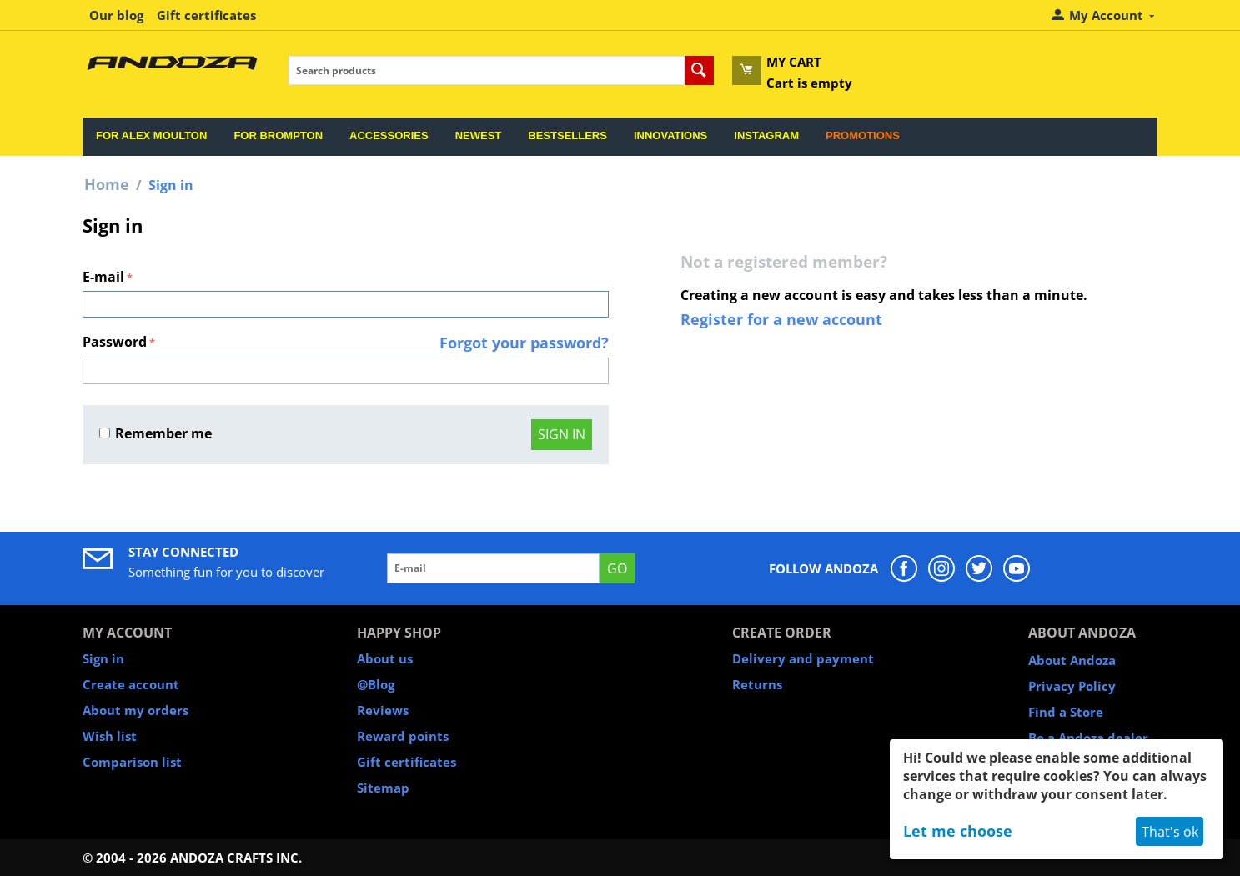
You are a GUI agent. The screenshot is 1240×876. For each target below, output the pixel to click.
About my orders (135, 710)
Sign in (561, 434)
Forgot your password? (524, 343)
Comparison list (132, 761)
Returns (757, 684)
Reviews (383, 710)
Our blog (116, 15)
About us (385, 658)
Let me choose (957, 831)
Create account (131, 684)
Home (106, 184)
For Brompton (278, 135)
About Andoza (1072, 660)
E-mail (103, 277)
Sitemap (383, 787)
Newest (478, 135)
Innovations (670, 135)
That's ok (1170, 832)
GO (617, 568)
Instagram (766, 135)
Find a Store (1065, 711)
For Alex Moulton (151, 135)
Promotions (863, 135)
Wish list (110, 736)
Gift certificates (206, 15)
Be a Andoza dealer (1088, 737)
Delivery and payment (803, 658)
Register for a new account (781, 319)
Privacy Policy (1072, 686)
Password (115, 342)
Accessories (389, 135)
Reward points (403, 736)
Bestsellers (567, 135)
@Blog (375, 684)
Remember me (155, 433)
